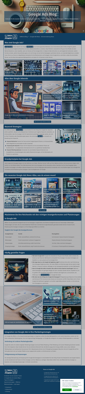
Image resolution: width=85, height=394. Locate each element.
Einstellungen (75, 386)
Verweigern (77, 389)
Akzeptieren (67, 389)
